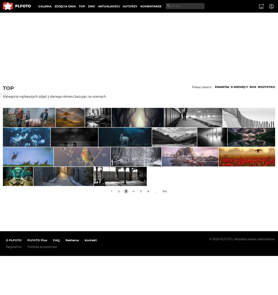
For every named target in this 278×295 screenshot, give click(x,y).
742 (164, 230)
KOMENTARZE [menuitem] (151, 6)
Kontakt (91, 279)
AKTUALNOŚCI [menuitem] (109, 6)
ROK (253, 87)
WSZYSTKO (266, 87)
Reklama (72, 279)
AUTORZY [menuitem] (130, 6)
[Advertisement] (139, 41)
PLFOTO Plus (37, 279)
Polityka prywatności (42, 286)
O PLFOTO (14, 279)
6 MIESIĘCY (239, 87)
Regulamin (14, 286)
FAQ (56, 279)
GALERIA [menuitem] (45, 6)
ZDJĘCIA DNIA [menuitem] (65, 6)
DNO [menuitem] (91, 6)
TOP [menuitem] (82, 6)
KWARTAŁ (222, 87)
